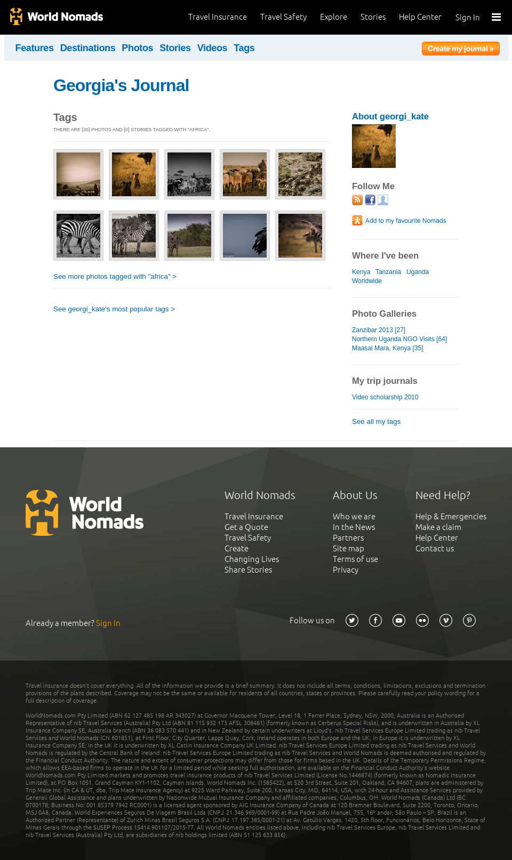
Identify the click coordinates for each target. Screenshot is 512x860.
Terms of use (355, 559)
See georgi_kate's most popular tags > (114, 309)
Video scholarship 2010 (385, 397)
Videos (212, 48)
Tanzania (388, 272)
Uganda (417, 272)
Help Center (420, 16)
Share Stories (248, 569)
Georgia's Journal (121, 85)
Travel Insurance (217, 16)
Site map (348, 548)
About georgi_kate (390, 116)
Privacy (345, 569)
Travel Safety (283, 16)
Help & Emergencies (450, 516)
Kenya (361, 272)
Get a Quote (246, 527)
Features (34, 48)
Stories (373, 16)
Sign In (467, 17)
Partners (348, 537)
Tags (244, 48)
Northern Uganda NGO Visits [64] (399, 339)
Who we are (354, 516)
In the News (354, 527)
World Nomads (56, 17)
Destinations (88, 48)
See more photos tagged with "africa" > (115, 276)
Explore (333, 16)
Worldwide (367, 281)
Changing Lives (252, 559)
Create (237, 548)
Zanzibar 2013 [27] (378, 330)
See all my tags (376, 421)
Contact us (434, 548)
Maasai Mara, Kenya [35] (387, 348)
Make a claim (438, 527)
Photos (137, 48)
